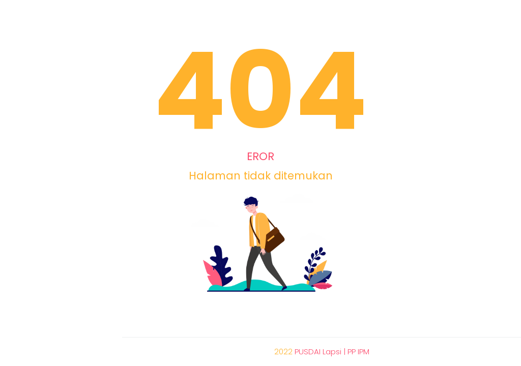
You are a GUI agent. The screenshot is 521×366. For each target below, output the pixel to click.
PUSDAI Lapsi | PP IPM (332, 351)
